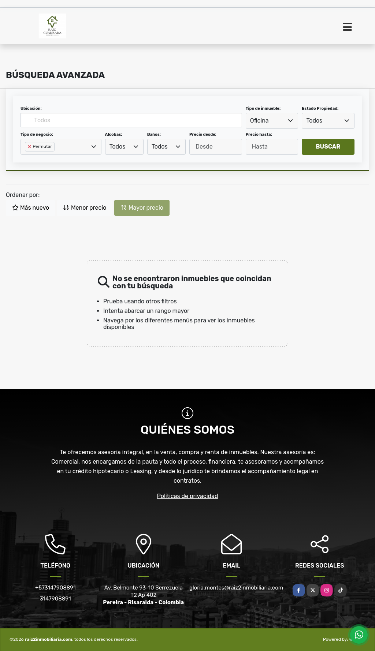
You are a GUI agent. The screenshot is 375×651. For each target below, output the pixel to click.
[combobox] (272, 121)
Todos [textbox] (315, 120)
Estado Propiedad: (320, 108)
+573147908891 (55, 587)
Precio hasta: (259, 134)
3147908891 (55, 598)
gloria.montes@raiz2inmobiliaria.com (236, 587)
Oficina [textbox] (259, 120)
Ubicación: (31, 108)
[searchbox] (27, 158)
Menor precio (84, 207)
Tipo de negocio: (37, 134)
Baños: (154, 134)
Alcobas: (113, 134)
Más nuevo (30, 207)
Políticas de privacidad (187, 496)
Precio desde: (202, 134)
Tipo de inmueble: (263, 108)
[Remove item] (30, 146)
